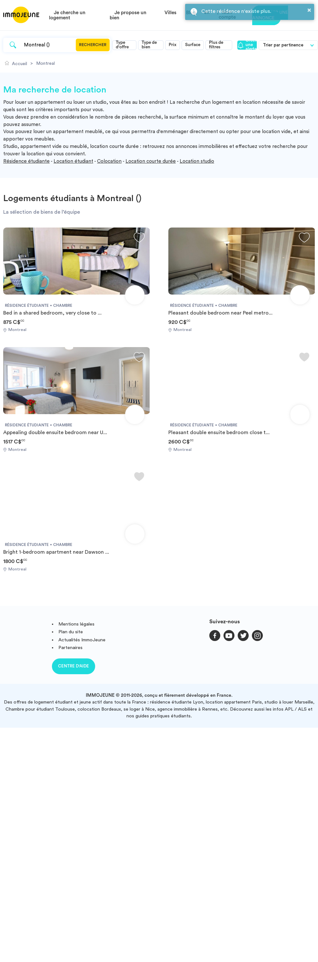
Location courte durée (150, 161)
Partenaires (70, 647)
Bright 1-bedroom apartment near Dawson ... (56, 552)
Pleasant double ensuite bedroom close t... (219, 432)
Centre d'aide (73, 666)
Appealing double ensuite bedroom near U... (55, 432)
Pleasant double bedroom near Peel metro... (220, 313)
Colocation (109, 161)
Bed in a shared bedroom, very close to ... (52, 313)
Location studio (197, 161)
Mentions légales (76, 624)
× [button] (309, 10)
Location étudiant (73, 161)
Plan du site (70, 631)
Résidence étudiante (26, 161)
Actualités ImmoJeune (81, 639)
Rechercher (92, 45)
